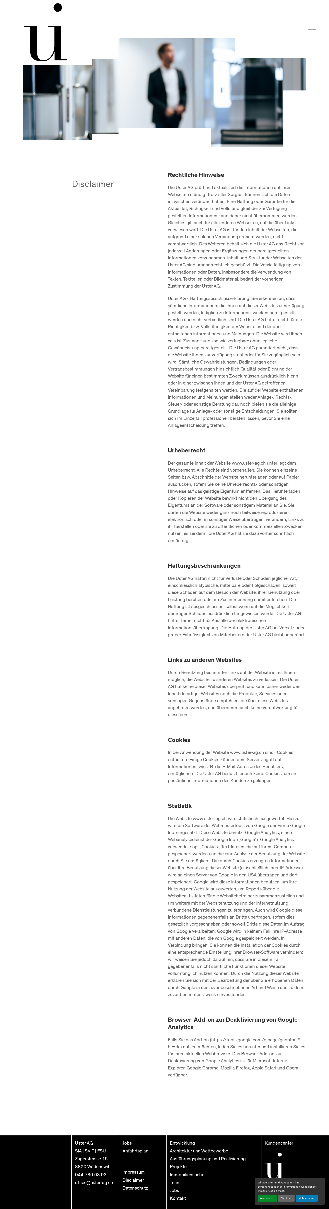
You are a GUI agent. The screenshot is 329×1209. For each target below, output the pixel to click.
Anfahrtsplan (135, 1151)
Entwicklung (182, 1143)
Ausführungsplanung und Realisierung (208, 1159)
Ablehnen (286, 1198)
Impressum (134, 1172)
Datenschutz (135, 1188)
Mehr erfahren (306, 1198)
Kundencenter (279, 1143)
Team (175, 1183)
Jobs (127, 1143)
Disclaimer (133, 1180)
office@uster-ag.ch (94, 1183)
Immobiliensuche (187, 1175)
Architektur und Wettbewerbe (199, 1151)
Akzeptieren (267, 1198)
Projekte (178, 1167)
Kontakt (178, 1198)
